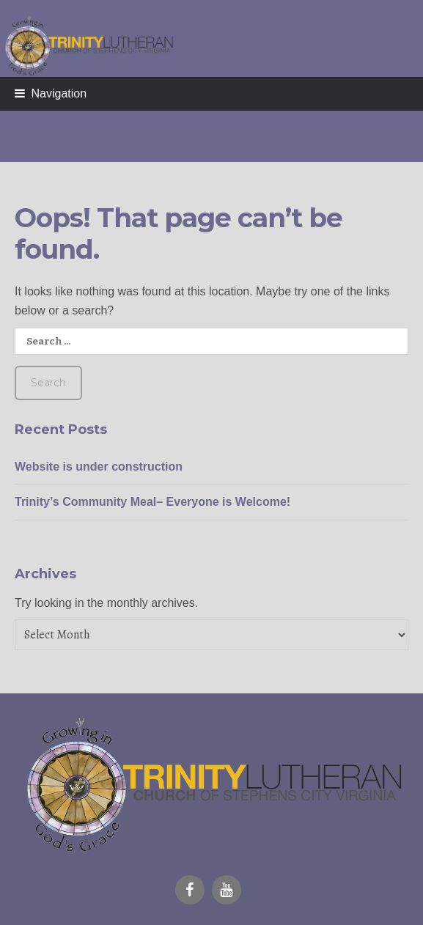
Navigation (59, 93)
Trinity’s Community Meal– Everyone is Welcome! (152, 501)
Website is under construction (99, 466)
